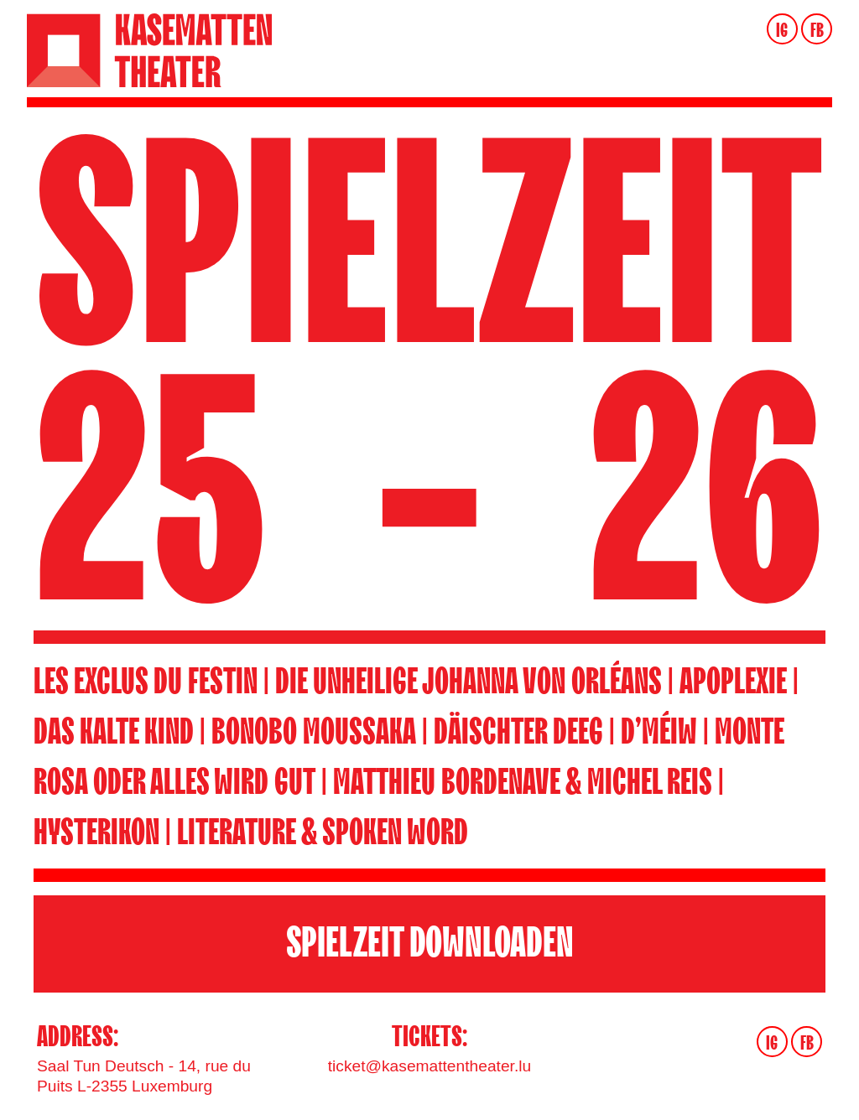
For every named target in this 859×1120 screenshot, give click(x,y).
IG (782, 31)
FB (817, 31)
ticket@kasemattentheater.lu (429, 1066)
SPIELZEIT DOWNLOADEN (430, 943)
